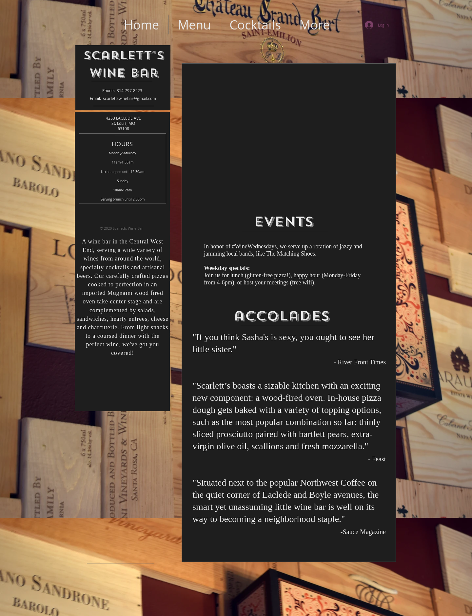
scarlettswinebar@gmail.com (129, 98)
